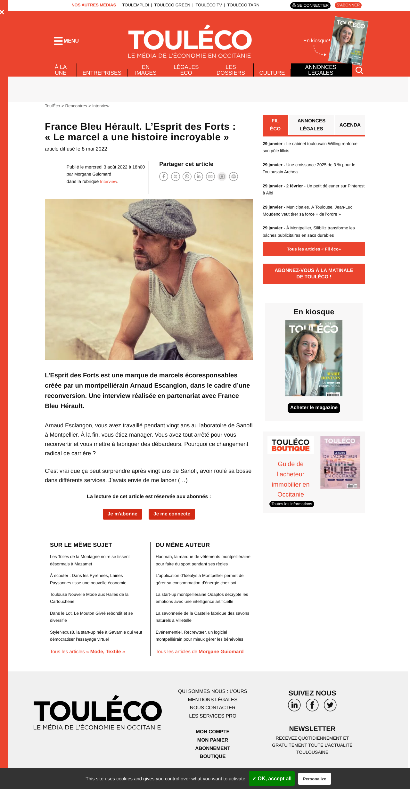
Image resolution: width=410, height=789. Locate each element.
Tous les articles (89, 657)
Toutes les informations (293, 510)
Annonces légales (320, 74)
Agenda (350, 130)
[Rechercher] (359, 74)
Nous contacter (212, 720)
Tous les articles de (202, 664)
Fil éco (275, 130)
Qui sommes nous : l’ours (212, 703)
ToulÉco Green (170, 5)
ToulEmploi (133, 5)
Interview (103, 110)
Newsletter (312, 741)
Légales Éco (186, 74)
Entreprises (102, 77)
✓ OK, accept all (271, 778)
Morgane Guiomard (93, 178)
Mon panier (212, 752)
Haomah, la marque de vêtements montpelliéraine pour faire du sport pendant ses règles (203, 569)
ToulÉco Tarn (242, 5)
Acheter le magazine (314, 415)
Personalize (314, 779)
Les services (212, 728)
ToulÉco (53, 110)
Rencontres (77, 110)
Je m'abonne (121, 519)
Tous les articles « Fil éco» (314, 254)
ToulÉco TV (207, 5)
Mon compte (212, 744)
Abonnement (212, 760)
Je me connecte (173, 519)
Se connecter (310, 5)
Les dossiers (230, 74)
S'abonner (347, 5)
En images (146, 74)
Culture (271, 77)
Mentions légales (213, 712)
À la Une (60, 74)
